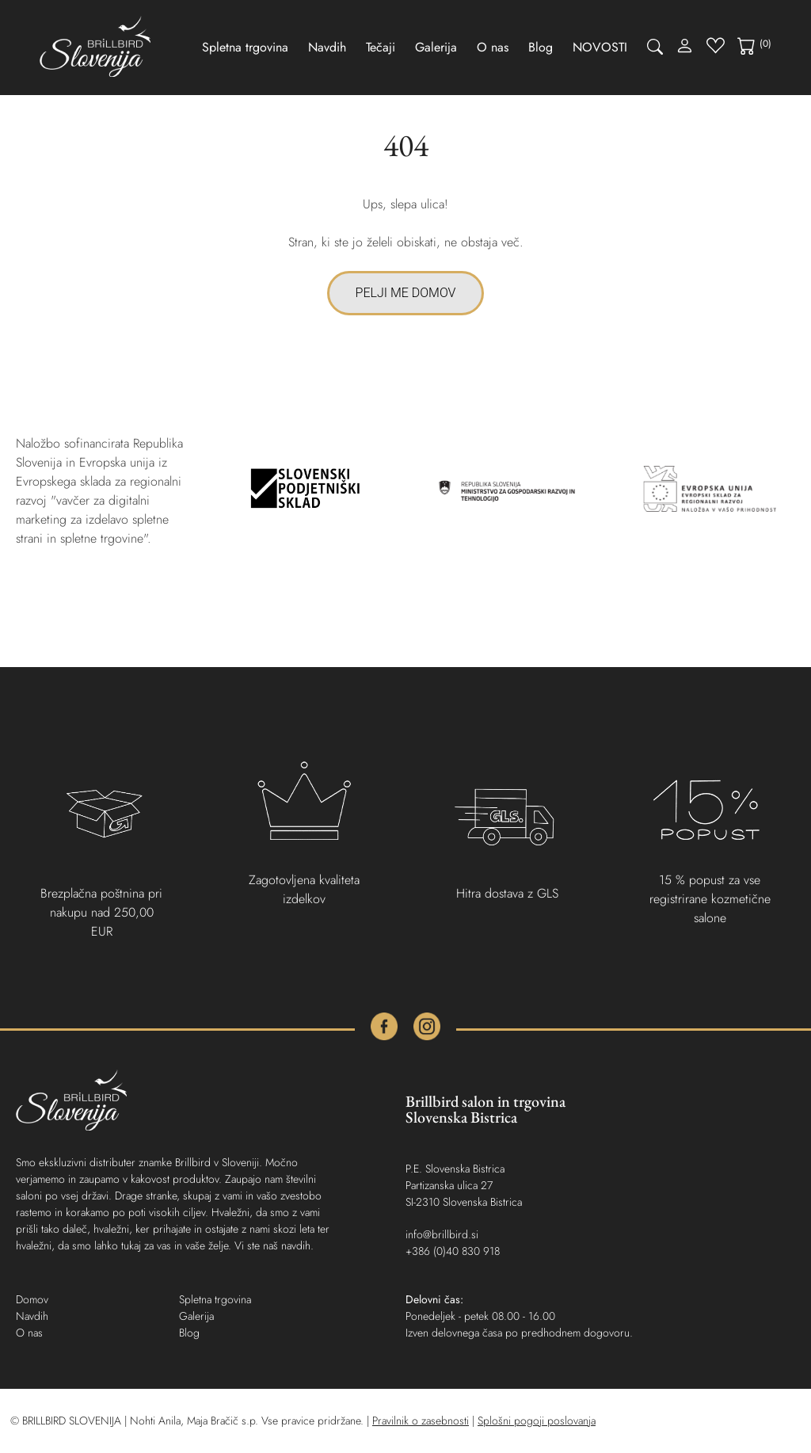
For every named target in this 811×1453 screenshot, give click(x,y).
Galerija (436, 47)
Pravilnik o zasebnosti (420, 1420)
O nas (492, 47)
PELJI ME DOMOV (406, 292)
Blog (540, 47)
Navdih (327, 47)
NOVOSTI (600, 47)
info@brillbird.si (442, 1234)
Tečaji (380, 47)
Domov (32, 1299)
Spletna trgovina (245, 47)
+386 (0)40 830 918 (453, 1251)
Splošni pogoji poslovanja (537, 1420)
